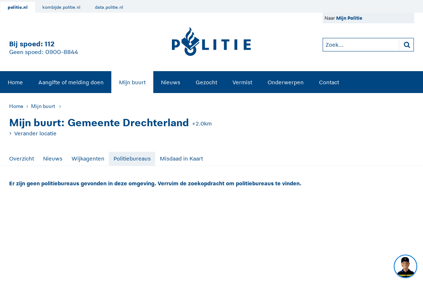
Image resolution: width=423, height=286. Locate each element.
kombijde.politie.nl (61, 7)
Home (15, 82)
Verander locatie (35, 133)
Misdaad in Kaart (181, 158)
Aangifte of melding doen (71, 82)
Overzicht (21, 158)
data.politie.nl (109, 7)
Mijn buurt (132, 82)
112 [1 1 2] (49, 44)
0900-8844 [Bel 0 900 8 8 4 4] (61, 52)
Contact (329, 82)
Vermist (242, 82)
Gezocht (206, 82)
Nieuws (170, 82)
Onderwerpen (286, 82)
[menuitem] (15, 82)
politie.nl (18, 7)
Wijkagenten (88, 158)
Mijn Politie (349, 18)
